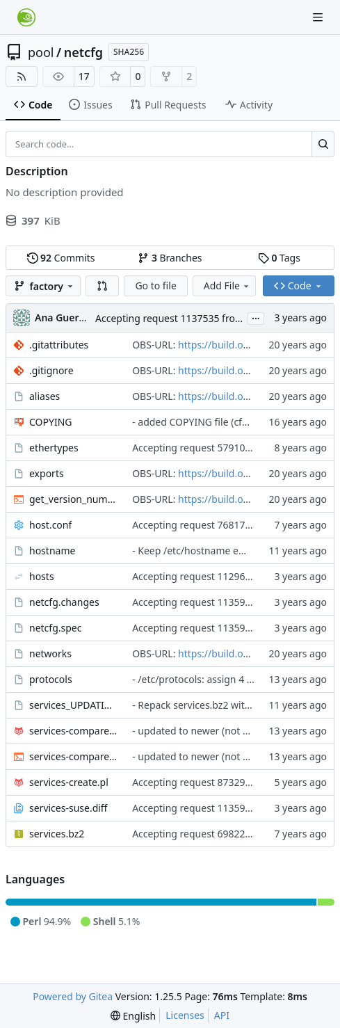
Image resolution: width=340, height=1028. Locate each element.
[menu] (133, 1015)
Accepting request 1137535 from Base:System (200, 318)
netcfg (83, 52)
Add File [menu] (227, 285)
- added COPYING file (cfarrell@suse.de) (222, 421)
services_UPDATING (73, 705)
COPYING (50, 421)
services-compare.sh (73, 756)
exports (46, 473)
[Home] (26, 17)
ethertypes (54, 447)
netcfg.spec (55, 627)
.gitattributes (58, 344)
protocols (50, 679)
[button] (102, 285)
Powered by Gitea (73, 996)
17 (84, 76)
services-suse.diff (68, 807)
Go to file (155, 285)
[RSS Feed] (22, 76)
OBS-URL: (155, 344)
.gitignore (51, 370)
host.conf (50, 524)
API (221, 1015)
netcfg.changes (64, 602)
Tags (279, 257)
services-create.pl (68, 782)
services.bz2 (56, 833)
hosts (41, 576)
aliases (44, 396)
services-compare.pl (73, 730)
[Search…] (322, 144)
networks (50, 653)
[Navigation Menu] (319, 17)
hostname (52, 550)
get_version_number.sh (73, 499)
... (256, 317)
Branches (170, 257)
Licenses (184, 1015)
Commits (61, 257)
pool (41, 52)
